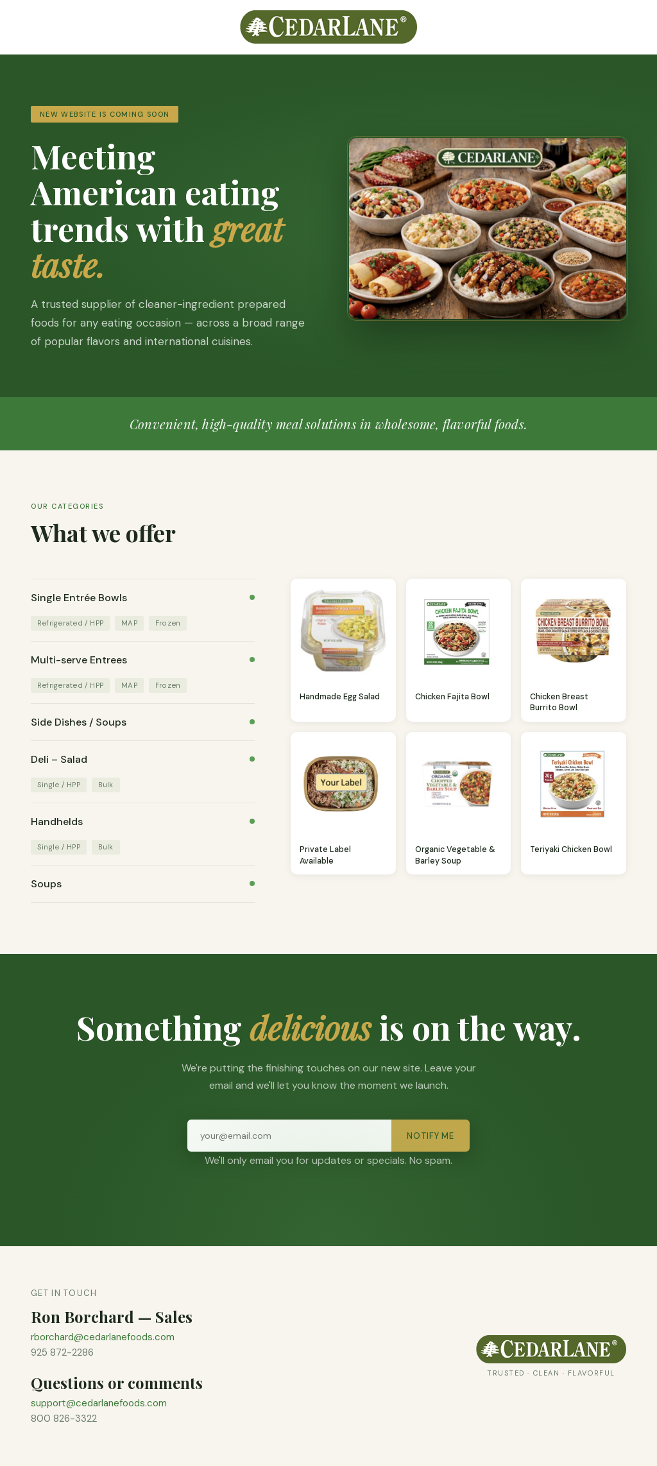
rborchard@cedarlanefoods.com (103, 1337)
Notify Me (430, 1135)
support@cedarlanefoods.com (99, 1403)
